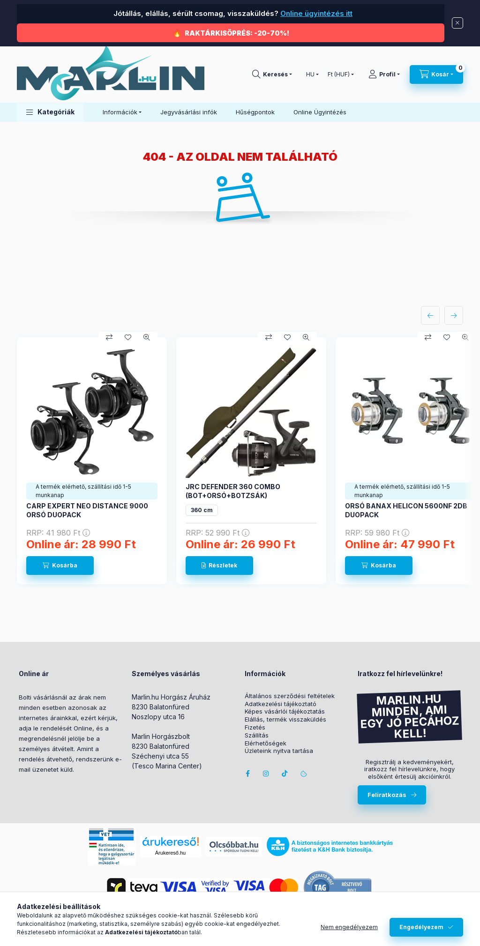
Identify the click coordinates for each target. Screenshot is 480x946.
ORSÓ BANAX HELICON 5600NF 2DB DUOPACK (406, 510)
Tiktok (285, 773)
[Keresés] (272, 74)
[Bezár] (457, 23)
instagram (266, 773)
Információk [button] (120, 112)
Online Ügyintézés (319, 112)
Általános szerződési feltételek (290, 696)
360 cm (202, 510)
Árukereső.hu (170, 853)
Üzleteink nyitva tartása (279, 750)
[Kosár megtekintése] (436, 74)
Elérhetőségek (265, 743)
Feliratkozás (387, 794)
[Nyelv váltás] (310, 74)
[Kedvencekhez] (128, 337)
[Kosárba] (60, 565)
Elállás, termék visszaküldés (285, 719)
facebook (247, 773)
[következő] (453, 315)
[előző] (430, 315)
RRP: (58, 532)
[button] (50, 112)
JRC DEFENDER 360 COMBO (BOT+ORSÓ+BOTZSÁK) (233, 491)
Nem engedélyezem (349, 927)
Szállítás (257, 735)
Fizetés (255, 727)
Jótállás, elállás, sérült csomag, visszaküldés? (232, 13)
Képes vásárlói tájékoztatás (285, 711)
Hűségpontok (255, 112)
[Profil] (384, 74)
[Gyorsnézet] (146, 337)
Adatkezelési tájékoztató (280, 704)
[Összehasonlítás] (109, 337)
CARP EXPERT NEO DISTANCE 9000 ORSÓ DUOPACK (87, 510)
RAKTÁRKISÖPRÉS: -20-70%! (237, 33)
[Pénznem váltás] (338, 74)
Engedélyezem (421, 927)
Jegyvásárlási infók (188, 112)
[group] (240, 460)
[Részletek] (219, 565)
